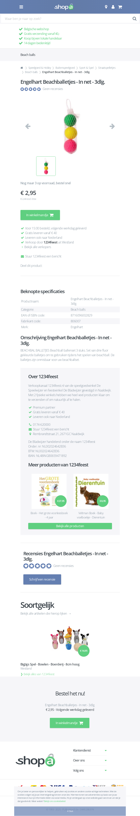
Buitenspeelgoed (65, 68)
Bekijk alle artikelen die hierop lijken (44, 613)
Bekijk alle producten (70, 526)
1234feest (50, 242)
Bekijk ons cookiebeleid (55, 801)
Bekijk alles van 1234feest (39, 674)
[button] (106, 6)
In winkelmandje (40, 215)
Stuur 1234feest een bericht (40, 256)
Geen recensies (53, 89)
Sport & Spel (86, 68)
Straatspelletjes (106, 68)
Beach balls (31, 72)
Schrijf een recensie (42, 579)
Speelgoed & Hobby (39, 68)
